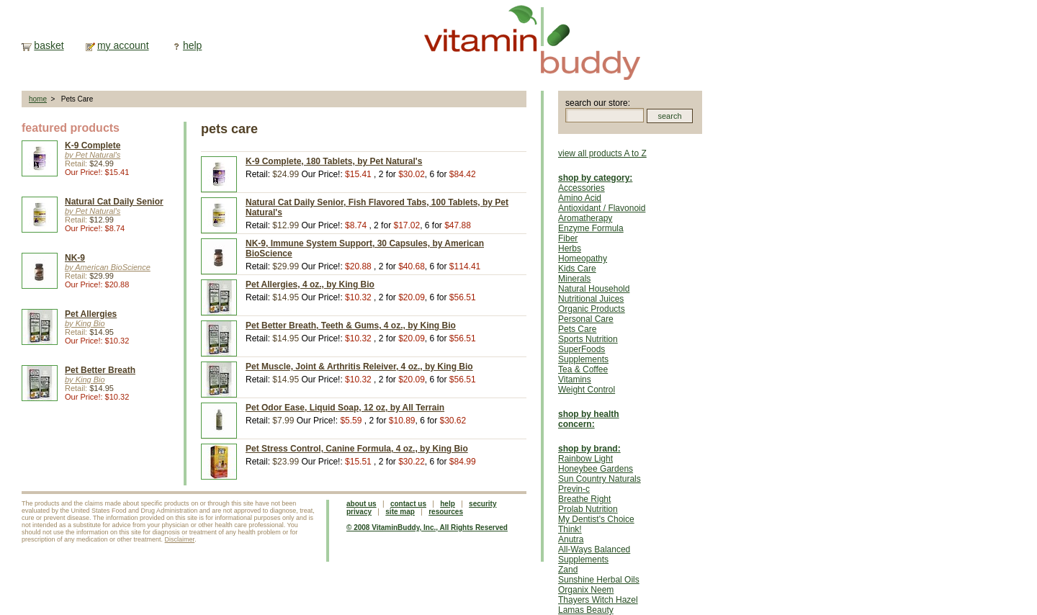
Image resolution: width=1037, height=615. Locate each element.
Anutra (570, 539)
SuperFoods (581, 349)
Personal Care (586, 319)
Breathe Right (584, 499)
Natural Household (593, 289)
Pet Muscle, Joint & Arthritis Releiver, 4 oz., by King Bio (359, 367)
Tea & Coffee (583, 369)
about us (361, 504)
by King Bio (85, 323)
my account (123, 45)
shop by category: (595, 178)
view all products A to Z (602, 153)
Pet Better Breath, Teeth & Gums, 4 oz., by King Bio (351, 325)
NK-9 (75, 258)
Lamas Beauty (586, 610)
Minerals (574, 279)
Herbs (569, 248)
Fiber (568, 238)
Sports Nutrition (588, 339)
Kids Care (577, 269)
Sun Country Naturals (599, 479)
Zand (568, 570)
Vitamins (574, 379)
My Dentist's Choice (596, 519)
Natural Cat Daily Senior (114, 202)
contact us (408, 504)
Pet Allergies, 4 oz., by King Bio (310, 284)
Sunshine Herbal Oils (598, 580)
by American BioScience (108, 267)
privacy (359, 512)
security (482, 504)
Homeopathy (582, 258)
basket (48, 45)
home (38, 99)
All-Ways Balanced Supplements (594, 554)
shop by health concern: (588, 419)
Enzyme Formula (591, 228)
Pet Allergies (91, 314)
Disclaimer (180, 539)
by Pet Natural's (92, 155)
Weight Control (586, 390)
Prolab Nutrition (588, 509)
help (192, 45)
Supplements (583, 359)
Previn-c (574, 489)
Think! (570, 529)
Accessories (581, 188)
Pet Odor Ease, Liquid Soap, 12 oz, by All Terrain (345, 408)
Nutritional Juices (591, 299)
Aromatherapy (585, 218)
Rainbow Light (585, 459)
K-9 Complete (92, 145)
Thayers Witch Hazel (598, 600)
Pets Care (577, 329)
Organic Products (591, 309)
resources (445, 512)
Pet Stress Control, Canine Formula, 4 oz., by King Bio (357, 449)
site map (400, 512)
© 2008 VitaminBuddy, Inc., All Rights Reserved (427, 527)
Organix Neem (586, 590)
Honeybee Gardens (595, 469)
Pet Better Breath (100, 370)
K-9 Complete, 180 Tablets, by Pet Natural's (334, 161)
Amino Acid (579, 198)
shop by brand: (589, 449)
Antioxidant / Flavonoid (601, 208)
